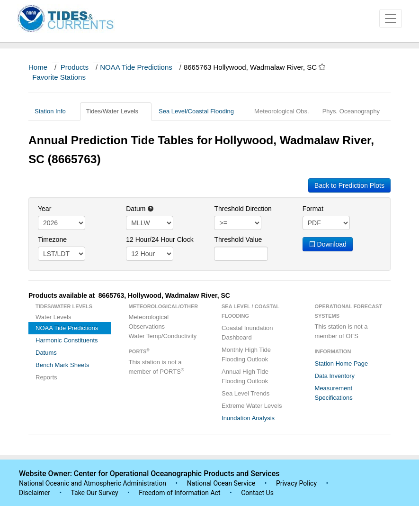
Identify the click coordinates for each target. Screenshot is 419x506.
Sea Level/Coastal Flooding (200, 111)
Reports (46, 377)
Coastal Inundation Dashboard (247, 332)
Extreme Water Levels (252, 405)
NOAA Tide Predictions (136, 67)
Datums (46, 352)
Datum (140, 208)
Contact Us (257, 493)
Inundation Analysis (248, 418)
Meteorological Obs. (281, 111)
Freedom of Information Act (179, 493)
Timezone (52, 239)
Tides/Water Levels (115, 111)
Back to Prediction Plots (349, 185)
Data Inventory (335, 375)
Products (75, 67)
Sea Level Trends (245, 393)
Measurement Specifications (334, 393)
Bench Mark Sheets (62, 364)
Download (328, 244)
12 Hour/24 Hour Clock (159, 239)
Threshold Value (238, 239)
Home (37, 67)
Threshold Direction (242, 208)
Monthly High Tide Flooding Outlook (246, 354)
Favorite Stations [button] (63, 77)
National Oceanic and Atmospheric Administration (92, 483)
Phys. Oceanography (351, 111)
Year (44, 208)
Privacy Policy (296, 483)
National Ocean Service (221, 483)
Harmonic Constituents (67, 340)
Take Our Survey (95, 493)
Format (313, 208)
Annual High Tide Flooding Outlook (245, 376)
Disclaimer (34, 493)
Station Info (54, 111)
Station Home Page (341, 363)
